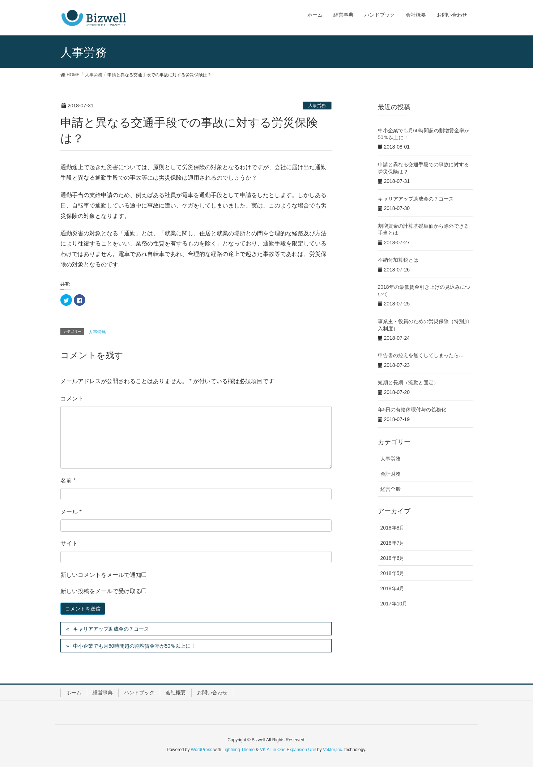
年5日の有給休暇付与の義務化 (412, 409)
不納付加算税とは (398, 260)
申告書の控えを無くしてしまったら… (421, 355)
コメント (72, 398)
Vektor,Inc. (333, 749)
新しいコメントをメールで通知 (100, 575)
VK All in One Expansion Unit (288, 749)
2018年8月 (392, 528)
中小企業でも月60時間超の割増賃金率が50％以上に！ (134, 646)
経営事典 (103, 692)
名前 (68, 480)
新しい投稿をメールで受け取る (100, 591)
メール (71, 512)
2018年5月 (392, 573)
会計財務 (390, 474)
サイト (69, 543)
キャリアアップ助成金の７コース (111, 629)
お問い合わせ (212, 692)
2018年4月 (392, 588)
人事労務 (317, 105)
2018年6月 (392, 558)
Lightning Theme (238, 749)
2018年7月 (392, 543)
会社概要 (176, 692)
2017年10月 (394, 604)
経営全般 (390, 489)
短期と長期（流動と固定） (408, 382)
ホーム (73, 692)
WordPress (201, 749)
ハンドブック (139, 692)
